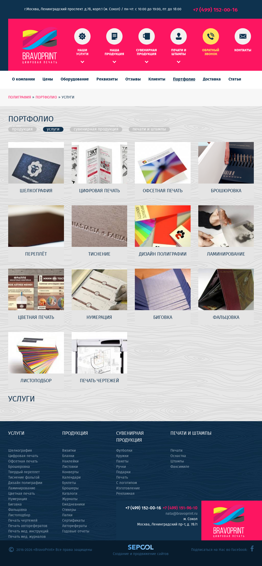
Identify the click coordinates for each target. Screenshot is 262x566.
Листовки (70, 467)
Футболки (124, 450)
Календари (71, 477)
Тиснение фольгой (23, 477)
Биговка (15, 504)
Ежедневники (73, 504)
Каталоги (69, 494)
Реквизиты (107, 79)
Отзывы (133, 79)
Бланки (68, 456)
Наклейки (70, 461)
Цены (47, 79)
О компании (23, 79)
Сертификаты (73, 520)
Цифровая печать (23, 456)
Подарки (123, 472)
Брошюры (70, 488)
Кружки (122, 456)
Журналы (70, 499)
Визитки (69, 450)
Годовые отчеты (75, 531)
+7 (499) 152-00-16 (215, 10)
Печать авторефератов (27, 526)
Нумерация (17, 499)
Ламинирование (21, 488)
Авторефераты (74, 526)
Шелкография (20, 450)
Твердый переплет (24, 472)
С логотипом (126, 483)
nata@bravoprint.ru (182, 514)
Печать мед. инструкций (28, 531)
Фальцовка (17, 510)
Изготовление (128, 488)
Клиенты (156, 79)
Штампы (177, 461)
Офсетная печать (23, 461)
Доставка (212, 79)
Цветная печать (21, 494)
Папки (67, 515)
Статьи (234, 79)
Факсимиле (179, 467)
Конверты (70, 472)
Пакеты (122, 461)
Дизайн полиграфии (25, 483)
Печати (176, 450)
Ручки (121, 467)
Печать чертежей (22, 520)
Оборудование (75, 79)
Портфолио (184, 79)
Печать (122, 477)
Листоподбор (19, 515)
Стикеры (69, 510)
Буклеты (69, 483)
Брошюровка (19, 467)
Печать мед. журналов (27, 537)
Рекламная (125, 494)
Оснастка (178, 456)
